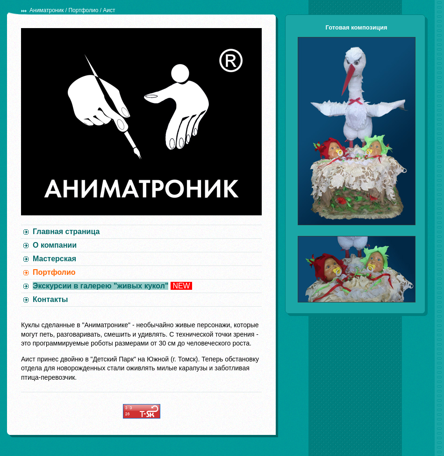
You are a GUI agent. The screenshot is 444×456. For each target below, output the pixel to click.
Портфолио (83, 10)
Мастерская (54, 259)
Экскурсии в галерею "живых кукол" (100, 286)
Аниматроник (46, 10)
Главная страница (66, 231)
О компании (55, 245)
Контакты (50, 299)
